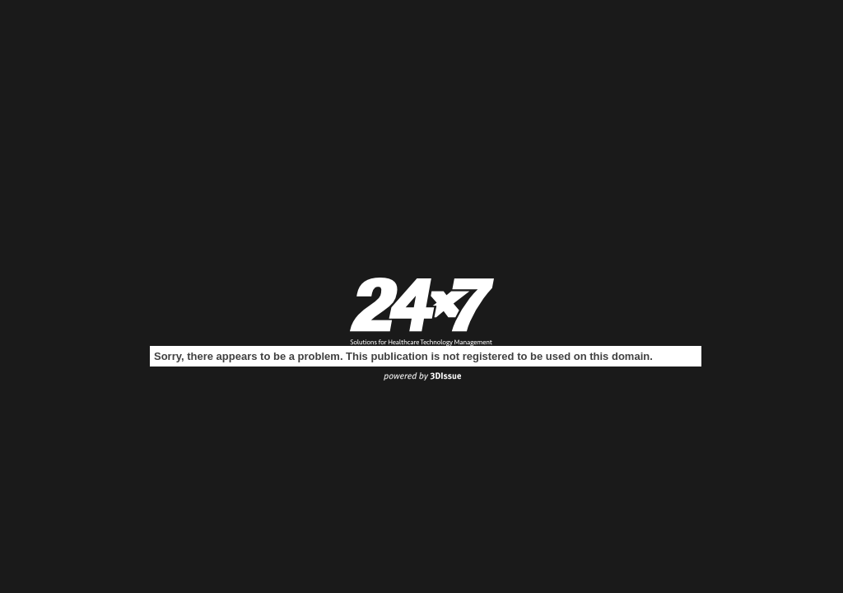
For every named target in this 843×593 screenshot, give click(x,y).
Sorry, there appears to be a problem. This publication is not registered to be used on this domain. (403, 356)
